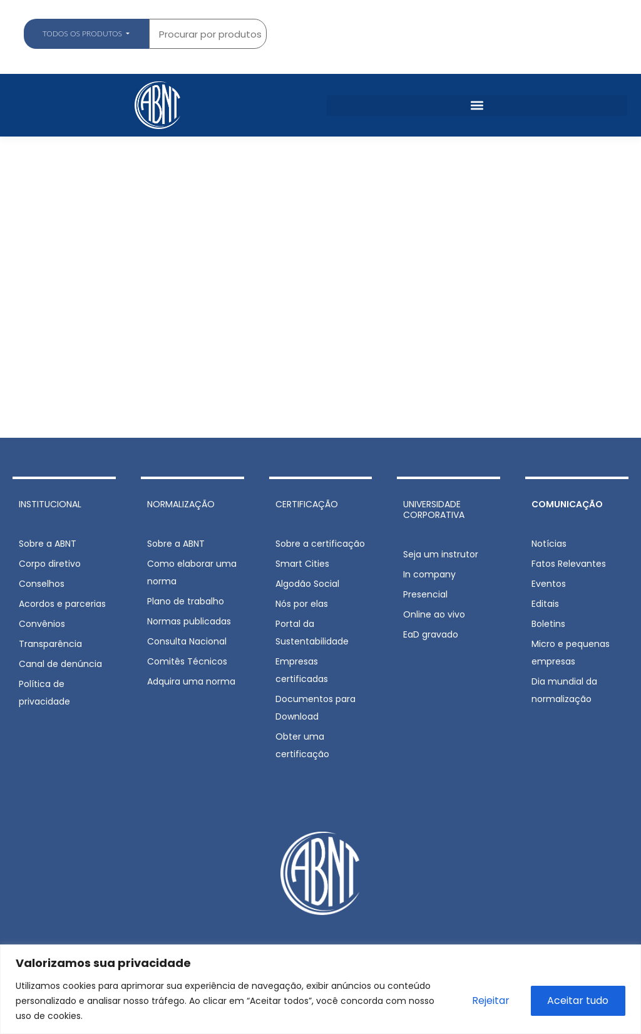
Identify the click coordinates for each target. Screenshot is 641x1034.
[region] (320, 989)
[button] (477, 105)
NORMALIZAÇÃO (181, 504)
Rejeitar (489, 1000)
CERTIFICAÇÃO (306, 504)
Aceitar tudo (577, 1000)
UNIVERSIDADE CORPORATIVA (433, 509)
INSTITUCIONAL (50, 504)
